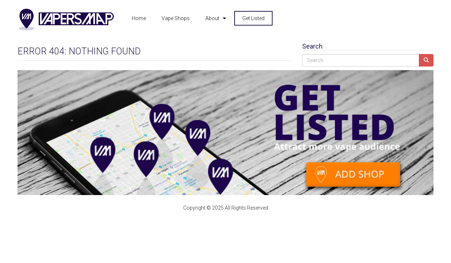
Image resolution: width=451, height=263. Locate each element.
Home (139, 18)
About (212, 18)
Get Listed (253, 18)
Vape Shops (176, 18)
